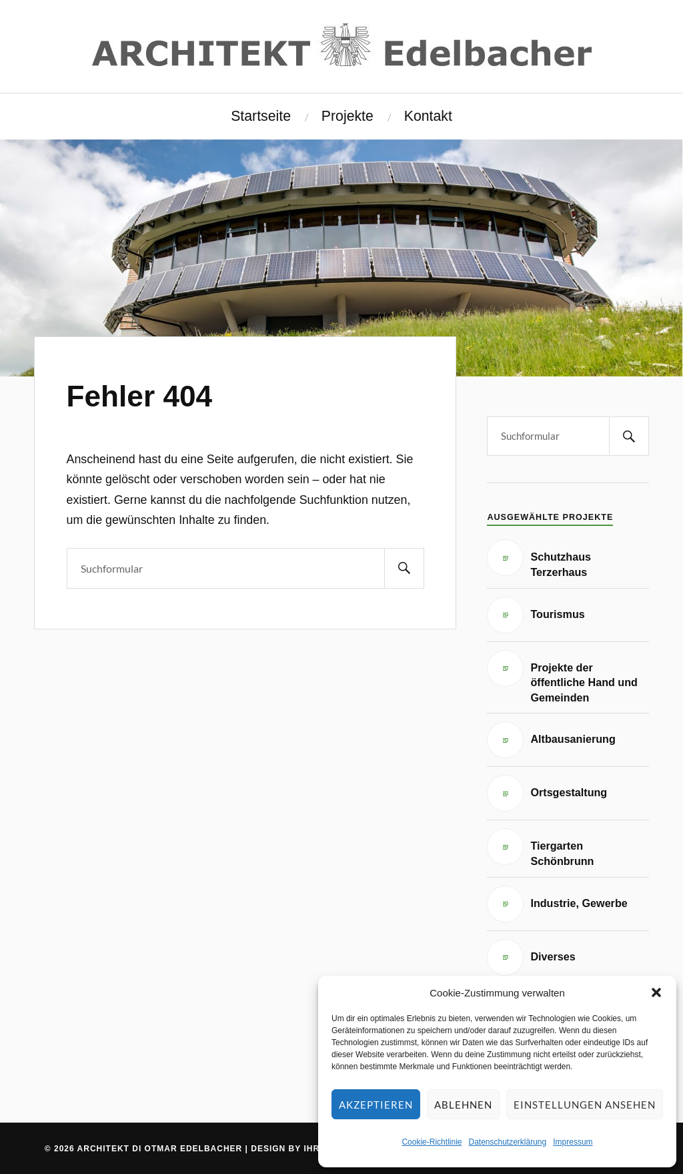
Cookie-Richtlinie (432, 1142)
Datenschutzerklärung (507, 1142)
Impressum (572, 1142)
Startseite (261, 116)
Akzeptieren (376, 1105)
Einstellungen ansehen (585, 1105)
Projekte (347, 116)
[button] (656, 992)
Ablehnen (463, 1105)
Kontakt (428, 116)
